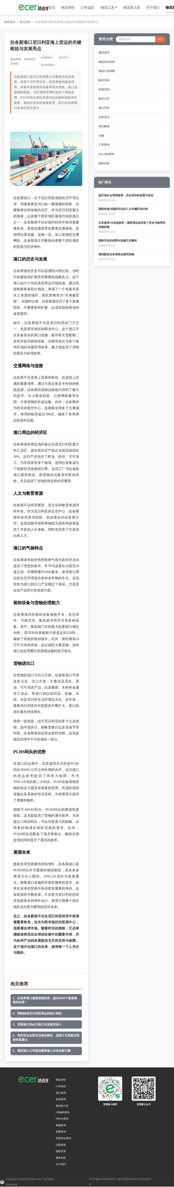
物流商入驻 (131, 7)
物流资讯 (9, 22)
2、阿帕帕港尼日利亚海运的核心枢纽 (37, 1013)
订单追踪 (87, 7)
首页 (51, 7)
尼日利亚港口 (48, 65)
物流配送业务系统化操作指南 (116, 254)
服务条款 (61, 1157)
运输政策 (61, 1144)
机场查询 (61, 1099)
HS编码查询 (63, 1112)
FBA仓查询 (62, 1118)
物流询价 (68, 7)
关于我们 (153, 7)
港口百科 (25, 22)
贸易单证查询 (63, 1138)
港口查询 (61, 1092)
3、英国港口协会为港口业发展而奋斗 (37, 1024)
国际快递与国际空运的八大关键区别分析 (123, 209)
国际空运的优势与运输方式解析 (118, 240)
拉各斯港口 (46, 57)
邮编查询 (61, 1125)
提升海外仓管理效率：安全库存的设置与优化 (126, 195)
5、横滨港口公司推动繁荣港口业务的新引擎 (42, 1050)
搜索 (160, 39)
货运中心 (63, 57)
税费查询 (61, 1131)
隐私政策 (61, 1151)
